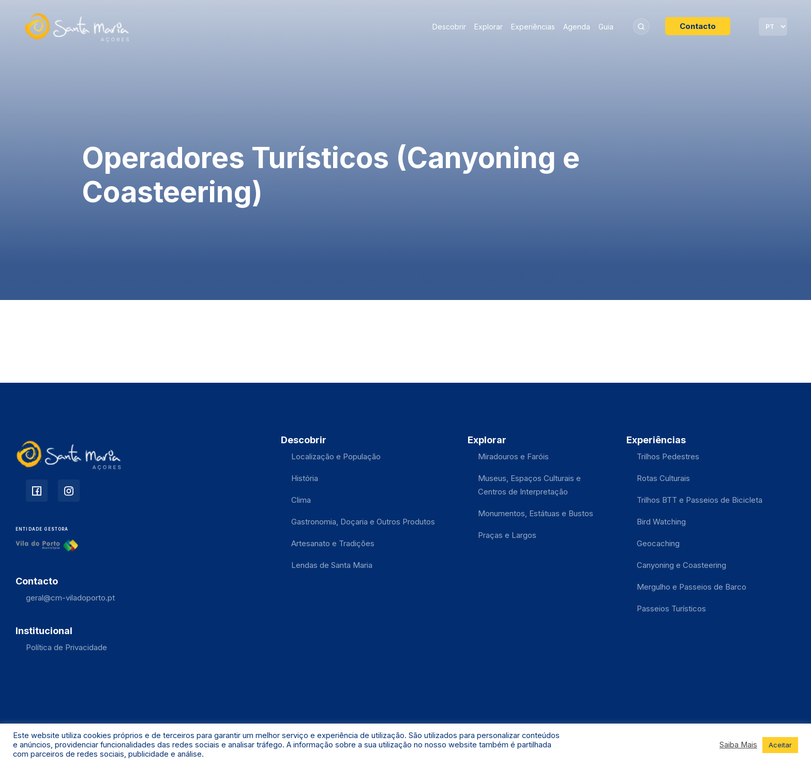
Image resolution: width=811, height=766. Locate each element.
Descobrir (449, 26)
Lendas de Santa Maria (331, 565)
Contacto (698, 26)
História (304, 478)
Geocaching (658, 543)
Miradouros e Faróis (513, 456)
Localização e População (336, 456)
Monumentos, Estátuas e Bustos (535, 513)
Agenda (576, 26)
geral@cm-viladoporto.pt (70, 598)
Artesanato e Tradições (332, 543)
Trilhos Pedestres (668, 456)
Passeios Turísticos (671, 608)
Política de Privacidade (66, 647)
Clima (301, 500)
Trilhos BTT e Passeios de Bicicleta (699, 500)
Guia (605, 26)
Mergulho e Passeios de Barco (691, 587)
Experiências (533, 26)
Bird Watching (661, 522)
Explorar (488, 26)
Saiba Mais (738, 744)
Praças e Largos (507, 535)
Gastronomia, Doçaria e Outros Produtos (363, 522)
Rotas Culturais (663, 478)
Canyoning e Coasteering (681, 565)
